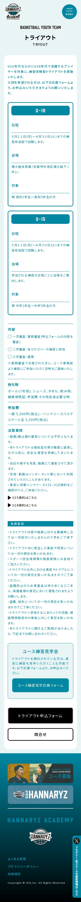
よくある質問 (17, 859)
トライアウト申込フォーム (40, 715)
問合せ (40, 734)
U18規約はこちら (24, 505)
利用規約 (14, 874)
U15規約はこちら (24, 497)
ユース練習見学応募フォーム (40, 685)
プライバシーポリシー (23, 866)
